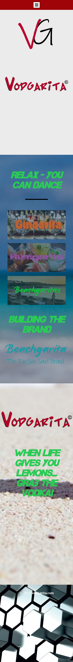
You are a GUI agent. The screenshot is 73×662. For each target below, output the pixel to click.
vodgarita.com (43, 593)
